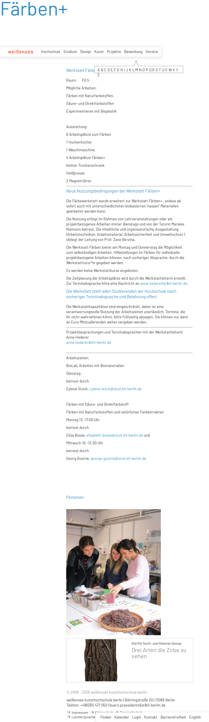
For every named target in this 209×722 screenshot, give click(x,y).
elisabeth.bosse (99, 435)
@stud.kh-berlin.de (127, 435)
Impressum (77, 712)
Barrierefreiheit (173, 717)
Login (136, 717)
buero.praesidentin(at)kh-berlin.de (137, 705)
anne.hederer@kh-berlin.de (88, 342)
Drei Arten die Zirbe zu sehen (159, 653)
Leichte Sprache (81, 717)
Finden (105, 717)
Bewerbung (133, 51)
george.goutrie (103, 458)
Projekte (114, 51)
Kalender (121, 717)
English (195, 717)
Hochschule (50, 51)
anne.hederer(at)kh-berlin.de (163, 283)
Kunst (99, 51)
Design (85, 51)
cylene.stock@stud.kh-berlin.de (115, 388)
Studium (70, 51)
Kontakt (150, 717)
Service (152, 51)
